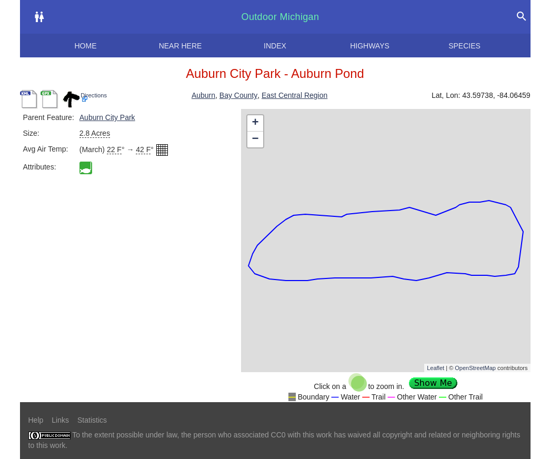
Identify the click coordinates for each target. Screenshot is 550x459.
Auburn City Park (107, 117)
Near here (180, 46)
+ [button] (255, 123)
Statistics (92, 420)
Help (36, 420)
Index (275, 46)
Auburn (203, 95)
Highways (369, 46)
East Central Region (294, 95)
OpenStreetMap (475, 368)
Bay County (238, 95)
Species (464, 46)
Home (86, 46)
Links (60, 420)
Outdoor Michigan (280, 17)
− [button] (255, 139)
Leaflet (435, 368)
